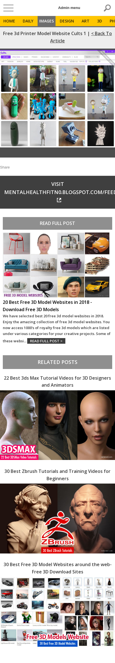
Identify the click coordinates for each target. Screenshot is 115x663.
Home (9, 21)
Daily (28, 21)
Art (85, 21)
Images (46, 21)
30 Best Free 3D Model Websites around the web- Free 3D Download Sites (58, 568)
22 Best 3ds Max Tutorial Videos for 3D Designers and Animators (57, 381)
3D (99, 21)
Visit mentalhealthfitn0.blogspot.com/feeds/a (59, 191)
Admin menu (69, 8)
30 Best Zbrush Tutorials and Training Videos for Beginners (57, 475)
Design (67, 21)
